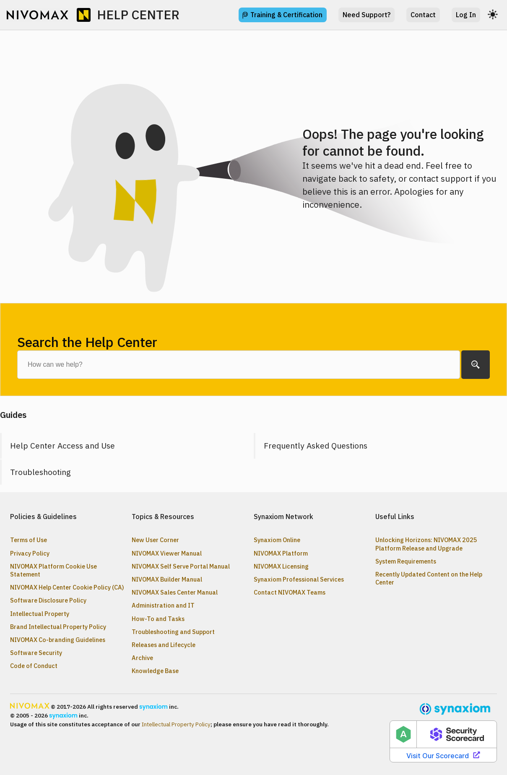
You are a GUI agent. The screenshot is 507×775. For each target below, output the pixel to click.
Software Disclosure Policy (48, 600)
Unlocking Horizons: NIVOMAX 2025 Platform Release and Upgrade (426, 544)
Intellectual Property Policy (176, 724)
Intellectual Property (39, 614)
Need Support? (366, 14)
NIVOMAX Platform (281, 553)
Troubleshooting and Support (173, 632)
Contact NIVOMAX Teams (289, 592)
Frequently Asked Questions (315, 445)
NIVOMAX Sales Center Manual (175, 592)
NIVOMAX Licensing (281, 566)
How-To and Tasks (158, 619)
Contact (423, 14)
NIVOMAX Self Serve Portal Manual (181, 566)
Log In (466, 14)
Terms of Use (28, 540)
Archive (142, 658)
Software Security (36, 653)
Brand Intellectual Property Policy (58, 627)
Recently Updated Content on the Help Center (428, 578)
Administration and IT (163, 605)
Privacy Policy (29, 553)
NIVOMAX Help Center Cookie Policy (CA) (67, 587)
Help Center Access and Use (62, 445)
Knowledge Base (155, 671)
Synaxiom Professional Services (299, 579)
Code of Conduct (33, 666)
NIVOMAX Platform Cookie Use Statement (53, 570)
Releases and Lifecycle (163, 645)
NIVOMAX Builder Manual (167, 579)
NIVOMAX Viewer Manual (167, 553)
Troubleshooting (40, 472)
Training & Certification (286, 14)
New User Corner (155, 540)
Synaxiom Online (277, 540)
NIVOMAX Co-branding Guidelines (57, 640)
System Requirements (405, 561)
